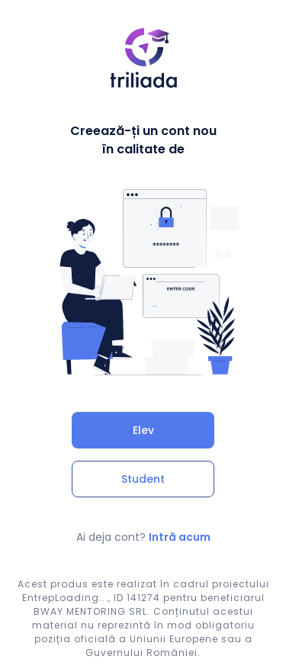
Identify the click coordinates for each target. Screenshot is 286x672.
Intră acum (179, 537)
